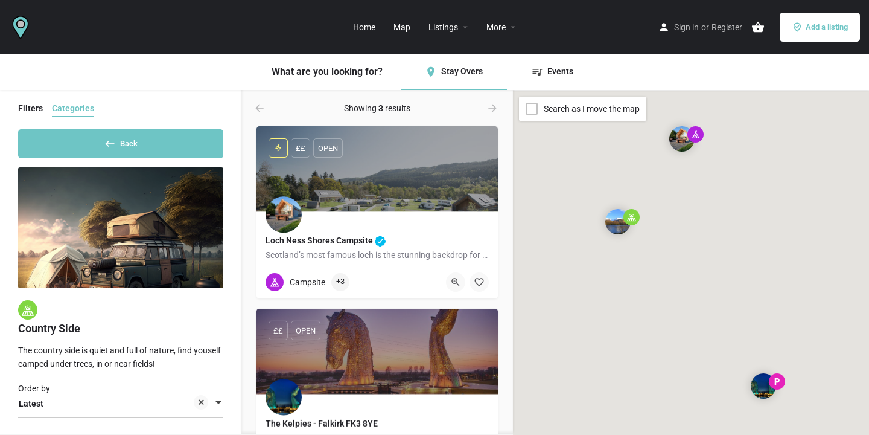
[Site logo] (22, 26)
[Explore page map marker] (682, 139)
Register (726, 27)
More (496, 27)
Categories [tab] (73, 108)
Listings (443, 27)
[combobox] (120, 407)
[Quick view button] (455, 282)
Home (364, 27)
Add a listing (820, 27)
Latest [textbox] (113, 408)
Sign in (686, 27)
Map (401, 27)
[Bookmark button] (479, 282)
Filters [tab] (30, 108)
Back (120, 141)
